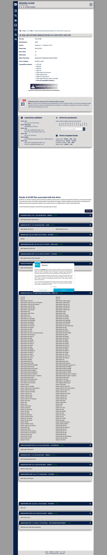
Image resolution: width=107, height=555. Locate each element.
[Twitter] (21, 7)
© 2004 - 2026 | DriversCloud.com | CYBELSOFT (55, 553)
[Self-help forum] (15, 39)
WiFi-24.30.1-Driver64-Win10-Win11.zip (35, 142)
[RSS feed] (23, 7)
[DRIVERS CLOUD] (15, 5)
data (64, 552)
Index (24, 31)
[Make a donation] (30, 7)
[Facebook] (19, 7)
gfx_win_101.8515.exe (30, 135)
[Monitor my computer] (15, 25)
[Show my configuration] (15, 20)
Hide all (88, 211)
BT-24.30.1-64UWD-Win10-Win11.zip (34, 144)
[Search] (84, 129)
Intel (75, 139)
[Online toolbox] (15, 34)
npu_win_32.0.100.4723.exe (32, 123)
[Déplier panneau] (90, 4)
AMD (31, 31)
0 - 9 (60, 123)
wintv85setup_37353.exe (31, 126)
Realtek (68, 140)
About (46, 552)
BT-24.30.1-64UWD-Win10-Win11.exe (34, 130)
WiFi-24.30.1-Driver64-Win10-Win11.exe (35, 132)
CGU (61, 552)
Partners (51, 552)
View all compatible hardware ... (46, 80)
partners (44, 269)
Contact (57, 552)
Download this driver (44, 86)
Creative (74, 140)
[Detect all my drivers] (15, 15)
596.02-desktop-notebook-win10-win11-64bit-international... (39, 139)
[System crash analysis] (15, 30)
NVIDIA (66, 139)
